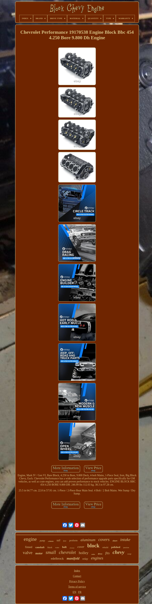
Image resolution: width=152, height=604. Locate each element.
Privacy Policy (77, 581)
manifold (73, 558)
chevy (118, 552)
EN (74, 592)
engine (30, 539)
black (50, 547)
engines (97, 558)
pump (42, 540)
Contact (77, 576)
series (93, 554)
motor (39, 553)
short (115, 540)
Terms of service (77, 586)
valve (27, 552)
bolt (64, 547)
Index (77, 570)
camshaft (39, 547)
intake (125, 539)
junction (126, 547)
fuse (64, 541)
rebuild (105, 547)
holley (83, 553)
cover (80, 547)
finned (28, 547)
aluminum (87, 540)
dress (100, 554)
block (93, 546)
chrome (72, 548)
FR (79, 592)
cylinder (51, 541)
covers (104, 539)
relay (85, 558)
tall (58, 540)
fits (107, 553)
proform (73, 540)
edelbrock (57, 558)
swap (129, 554)
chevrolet (67, 552)
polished (115, 547)
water (57, 547)
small (51, 552)
